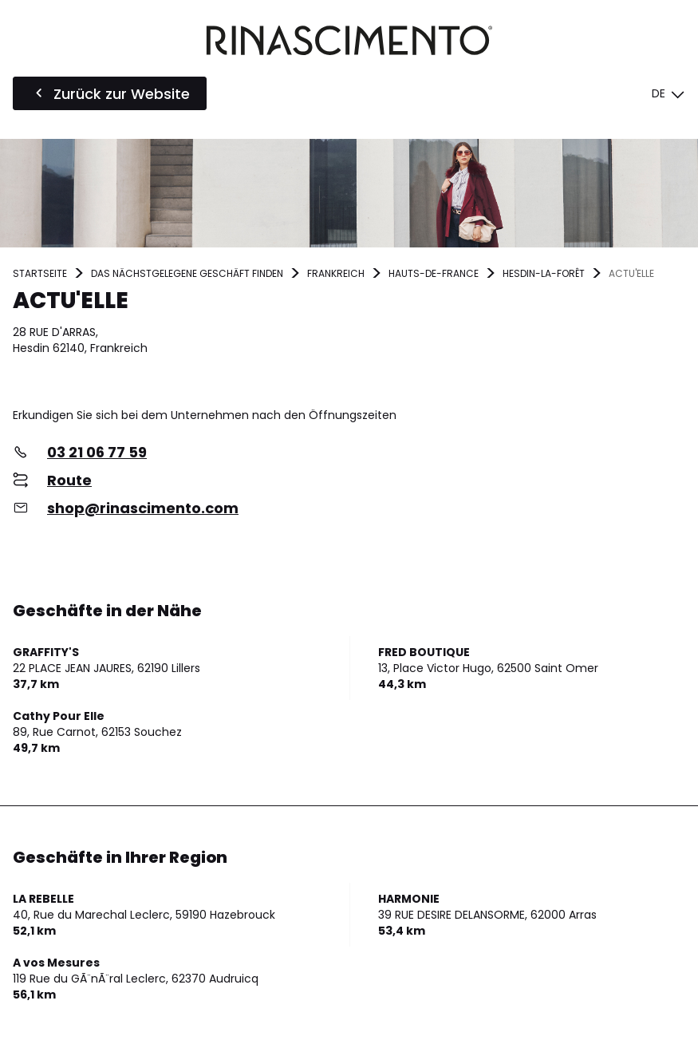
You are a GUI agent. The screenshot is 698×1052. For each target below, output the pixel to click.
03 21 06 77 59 (97, 452)
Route (69, 480)
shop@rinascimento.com (143, 508)
